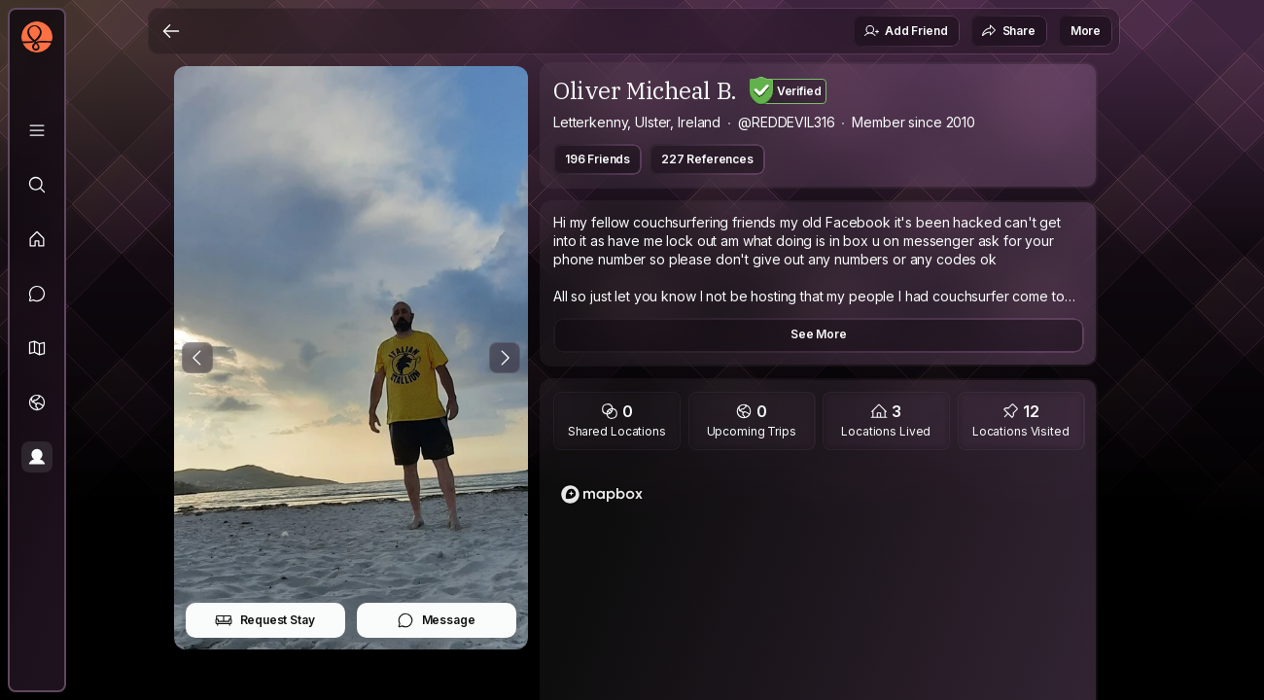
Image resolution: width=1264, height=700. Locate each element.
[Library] (37, 130)
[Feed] (37, 239)
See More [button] (818, 334)
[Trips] (37, 402)
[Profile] (37, 456)
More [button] (1086, 30)
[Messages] (37, 293)
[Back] (171, 31)
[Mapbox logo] (602, 494)
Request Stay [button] (265, 620)
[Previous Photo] (197, 357)
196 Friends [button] (597, 159)
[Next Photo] (504, 357)
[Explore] (37, 184)
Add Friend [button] (905, 31)
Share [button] (1008, 31)
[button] (37, 348)
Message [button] (436, 620)
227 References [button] (707, 159)
